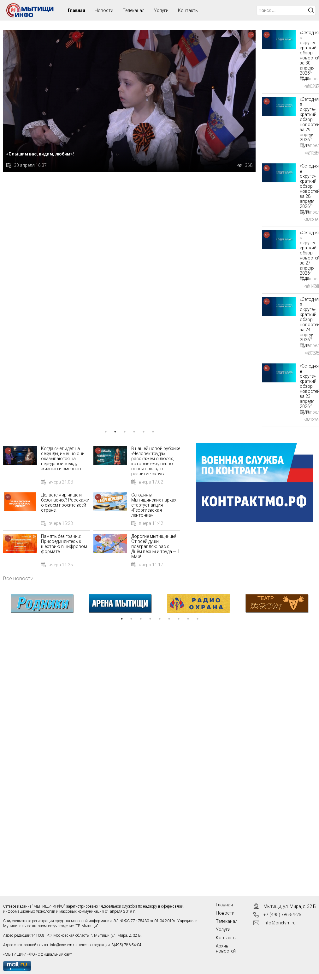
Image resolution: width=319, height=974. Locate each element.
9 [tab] (197, 619)
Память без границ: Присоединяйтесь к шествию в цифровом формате (64, 544)
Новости (104, 10)
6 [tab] (153, 432)
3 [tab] (124, 432)
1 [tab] (106, 432)
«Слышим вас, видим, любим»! (40, 153)
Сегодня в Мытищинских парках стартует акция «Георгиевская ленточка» (153, 505)
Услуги (161, 10)
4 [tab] (134, 432)
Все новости (18, 578)
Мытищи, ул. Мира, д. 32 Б (289, 906)
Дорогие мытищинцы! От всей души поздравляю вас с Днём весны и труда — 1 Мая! (155, 546)
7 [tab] (178, 619)
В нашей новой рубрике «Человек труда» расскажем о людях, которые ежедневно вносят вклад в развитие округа (155, 461)
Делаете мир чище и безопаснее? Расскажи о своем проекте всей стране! (65, 502)
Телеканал (134, 10)
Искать (311, 10)
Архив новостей (226, 948)
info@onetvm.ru (63, 945)
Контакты (188, 10)
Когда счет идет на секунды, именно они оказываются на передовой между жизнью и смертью (63, 458)
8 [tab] (188, 619)
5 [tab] (143, 432)
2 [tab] (115, 432)
